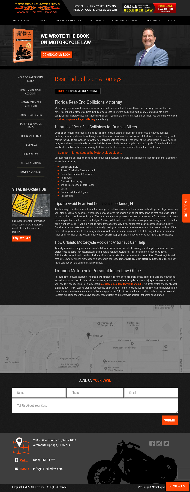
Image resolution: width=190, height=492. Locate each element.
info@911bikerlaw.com (48, 469)
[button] (21, 20)
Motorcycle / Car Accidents (31, 104)
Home (61, 90)
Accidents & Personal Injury (30, 79)
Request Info (21, 238)
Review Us (177, 486)
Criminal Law (30, 154)
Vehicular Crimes (31, 162)
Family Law (31, 145)
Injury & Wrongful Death (30, 125)
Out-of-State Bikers (31, 115)
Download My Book (56, 54)
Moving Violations (30, 171)
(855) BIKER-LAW (44, 460)
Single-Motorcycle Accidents (31, 91)
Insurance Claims (31, 136)
